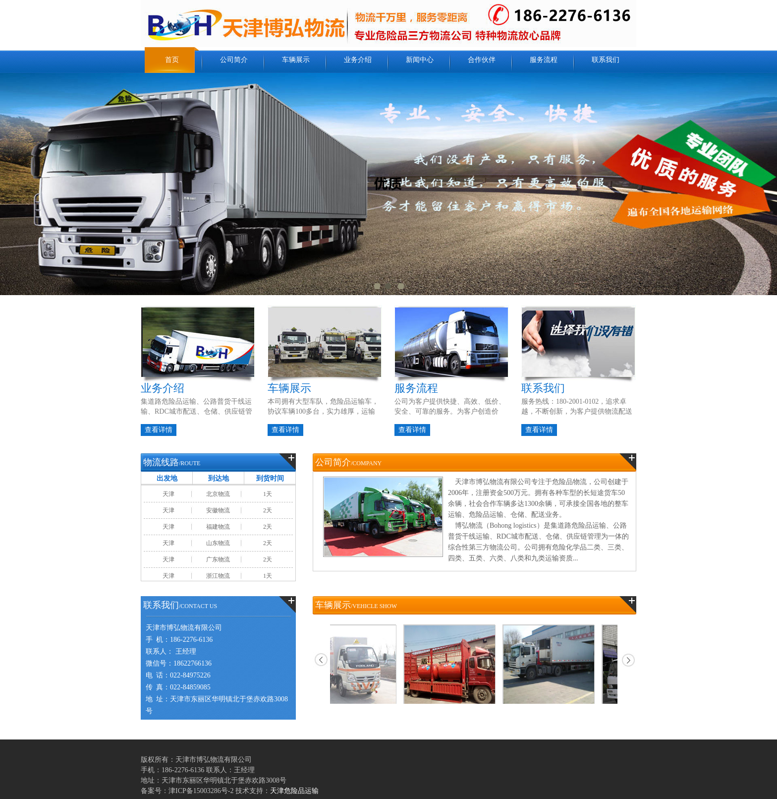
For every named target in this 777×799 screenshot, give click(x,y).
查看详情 (158, 429)
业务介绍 (358, 59)
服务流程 (543, 59)
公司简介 (234, 59)
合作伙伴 (482, 59)
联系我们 (605, 59)
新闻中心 (420, 59)
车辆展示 (296, 59)
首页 (172, 59)
